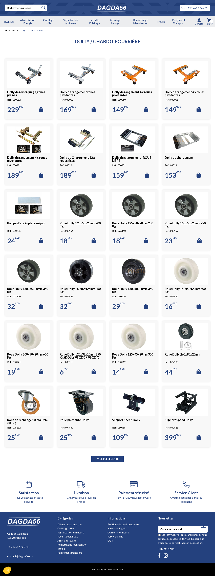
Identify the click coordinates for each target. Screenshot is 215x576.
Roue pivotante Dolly (74, 419)
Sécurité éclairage (67, 536)
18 (66, 241)
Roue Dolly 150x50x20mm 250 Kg (185, 225)
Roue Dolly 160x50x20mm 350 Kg (132, 290)
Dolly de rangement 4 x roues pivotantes (132, 93)
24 (13, 241)
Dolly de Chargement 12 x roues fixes (77, 159)
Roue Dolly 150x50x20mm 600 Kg (185, 290)
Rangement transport (69, 552)
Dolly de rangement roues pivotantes (77, 93)
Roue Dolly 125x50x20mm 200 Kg (80, 225)
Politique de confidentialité (123, 524)
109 (120, 438)
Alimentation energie (69, 524)
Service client (115, 536)
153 (173, 175)
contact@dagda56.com (20, 556)
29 (118, 306)
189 (15, 175)
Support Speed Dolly (126, 419)
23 (171, 241)
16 (171, 306)
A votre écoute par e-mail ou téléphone (186, 492)
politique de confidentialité (171, 538)
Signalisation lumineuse (70, 532)
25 (13, 438)
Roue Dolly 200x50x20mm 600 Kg (27, 356)
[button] (7, 570)
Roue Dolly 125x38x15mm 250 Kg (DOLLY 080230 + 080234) (80, 356)
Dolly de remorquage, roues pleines (26, 93)
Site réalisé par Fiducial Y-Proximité (107, 569)
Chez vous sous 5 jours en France (81, 492)
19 (13, 372)
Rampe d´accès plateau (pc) (26, 223)
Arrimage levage (66, 540)
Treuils (61, 548)
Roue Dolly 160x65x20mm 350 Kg (27, 290)
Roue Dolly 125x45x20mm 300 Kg (132, 356)
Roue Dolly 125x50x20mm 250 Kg (132, 225)
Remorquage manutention (72, 544)
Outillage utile (65, 528)
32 (13, 306)
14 (118, 372)
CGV (110, 540)
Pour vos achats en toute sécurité (29, 492)
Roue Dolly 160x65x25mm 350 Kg (80, 290)
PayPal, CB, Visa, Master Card (134, 490)
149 (120, 110)
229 (15, 110)
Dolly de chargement (179, 157)
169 (68, 110)
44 (171, 372)
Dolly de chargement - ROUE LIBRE (131, 159)
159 (120, 175)
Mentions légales (117, 528)
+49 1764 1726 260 (195, 8)
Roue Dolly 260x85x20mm (182, 354)
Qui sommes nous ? (118, 532)
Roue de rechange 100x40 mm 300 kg (27, 421)
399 (173, 438)
